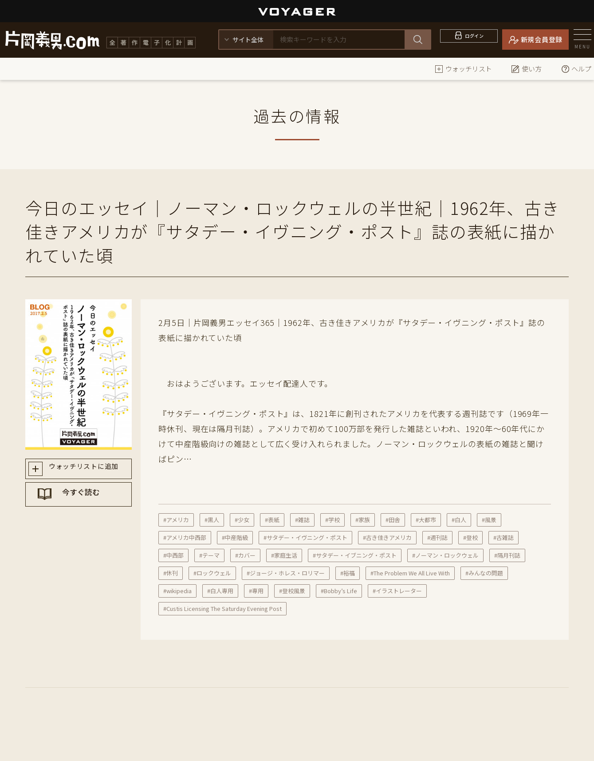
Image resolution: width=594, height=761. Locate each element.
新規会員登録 (542, 39)
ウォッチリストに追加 (86, 469)
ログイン (474, 39)
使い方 (526, 68)
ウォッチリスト (463, 68)
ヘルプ (576, 68)
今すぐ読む (87, 501)
